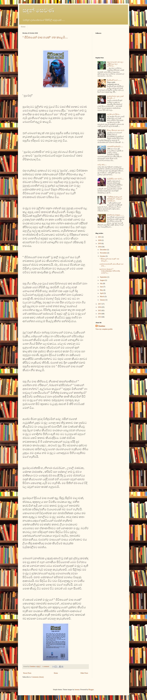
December (103, 250)
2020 (100, 240)
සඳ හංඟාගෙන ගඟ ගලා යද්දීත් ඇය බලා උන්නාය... (115, 64)
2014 (100, 314)
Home (23, 27)
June (101, 287)
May (101, 290)
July (101, 283)
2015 (100, 310)
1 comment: (46, 666)
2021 (100, 237)
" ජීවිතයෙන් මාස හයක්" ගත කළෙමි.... (45, 37)
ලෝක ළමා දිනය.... (113, 114)
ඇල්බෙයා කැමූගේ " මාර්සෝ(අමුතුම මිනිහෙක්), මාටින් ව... (110, 271)
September (103, 277)
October (103, 256)
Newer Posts (27, 673)
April (102, 293)
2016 (100, 307)
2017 (100, 304)
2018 (100, 247)
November (103, 253)
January (102, 300)
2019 (100, 243)
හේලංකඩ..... (102, 164)
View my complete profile (104, 329)
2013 (100, 317)
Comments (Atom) (38, 677)
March (102, 296)
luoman (77, 689)
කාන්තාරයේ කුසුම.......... (115, 215)
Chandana (101, 326)
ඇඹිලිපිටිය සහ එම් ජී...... (115, 179)
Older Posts (84, 673)
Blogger (91, 689)
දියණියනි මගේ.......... (114, 80)
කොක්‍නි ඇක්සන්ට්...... (115, 146)
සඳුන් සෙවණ (38, 10)
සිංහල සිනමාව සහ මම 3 (115, 130)
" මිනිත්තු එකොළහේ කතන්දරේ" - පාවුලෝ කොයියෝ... (114, 199)
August (102, 280)
